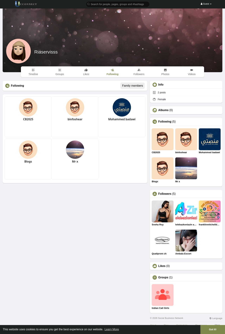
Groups (163, 277)
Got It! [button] (212, 329)
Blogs (28, 161)
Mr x (75, 161)
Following (164, 121)
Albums (163, 110)
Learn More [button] (112, 329)
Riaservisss (46, 52)
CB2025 (28, 119)
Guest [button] (206, 3)
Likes (161, 266)
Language (215, 318)
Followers (164, 193)
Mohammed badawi (122, 119)
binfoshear (75, 119)
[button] (118, 4)
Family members (132, 85)
